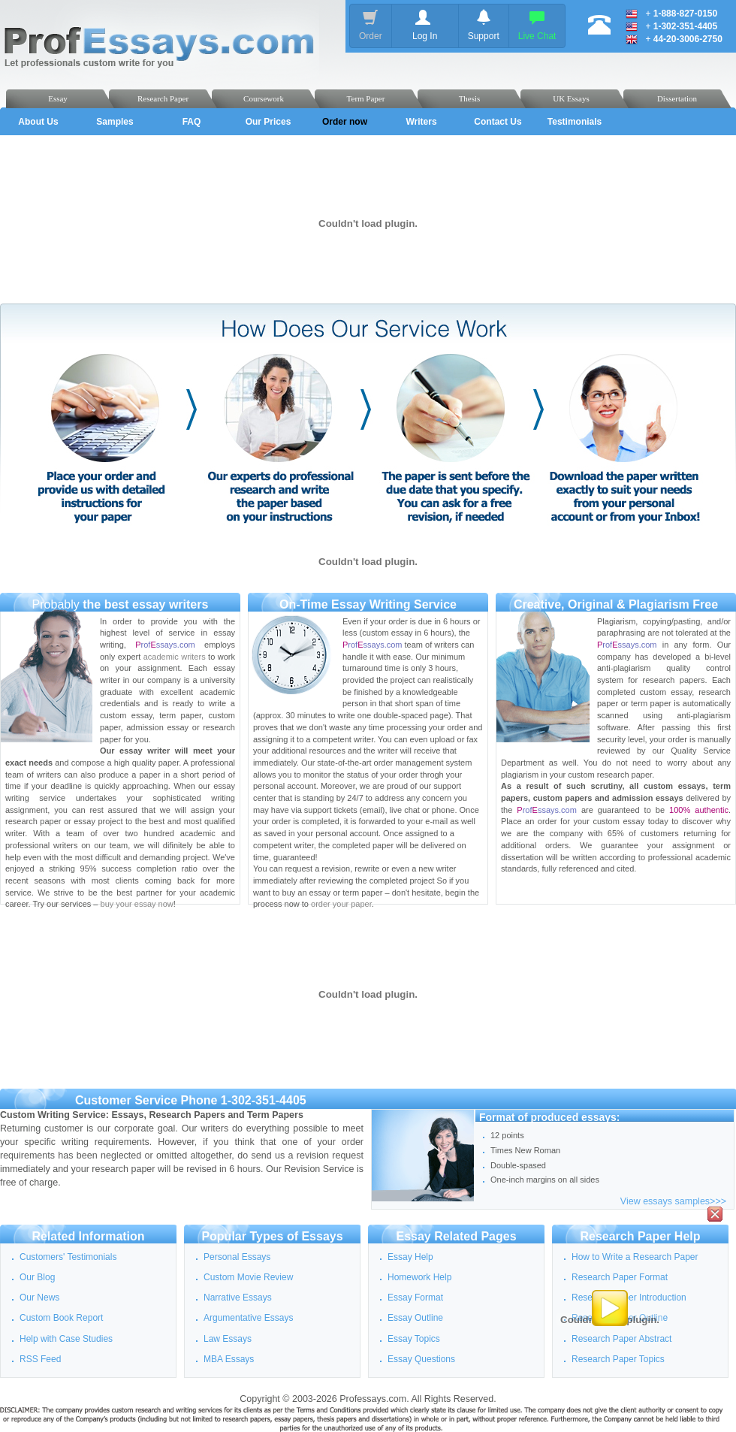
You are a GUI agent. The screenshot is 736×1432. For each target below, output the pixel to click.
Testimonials (574, 121)
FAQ (191, 121)
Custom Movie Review (248, 1277)
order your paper (341, 903)
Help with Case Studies (66, 1339)
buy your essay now (137, 903)
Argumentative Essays (248, 1318)
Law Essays (228, 1339)
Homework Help (419, 1277)
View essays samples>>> (673, 1201)
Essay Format (415, 1297)
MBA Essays (229, 1359)
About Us (38, 121)
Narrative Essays (238, 1297)
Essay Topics (414, 1339)
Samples (114, 121)
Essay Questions (421, 1359)
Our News (39, 1297)
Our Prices (268, 121)
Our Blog (37, 1277)
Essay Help (410, 1257)
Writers (421, 121)
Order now (344, 121)
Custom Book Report (61, 1318)
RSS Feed (40, 1359)
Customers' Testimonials (68, 1257)
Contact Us (497, 121)
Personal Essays (237, 1257)
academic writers (174, 656)
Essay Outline (415, 1318)
